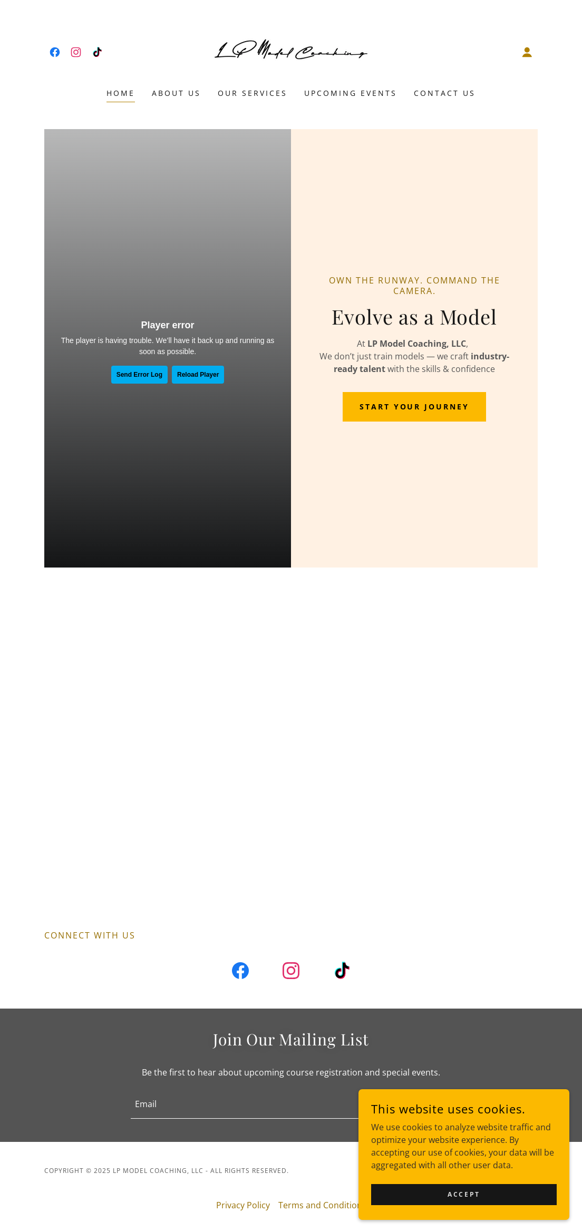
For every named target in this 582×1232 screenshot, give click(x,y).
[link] (54, 52)
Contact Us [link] (445, 93)
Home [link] (120, 93)
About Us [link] (176, 93)
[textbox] (247, 1104)
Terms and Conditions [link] (322, 1205)
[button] (527, 52)
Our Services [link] (252, 93)
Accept (464, 1194)
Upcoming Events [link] (350, 93)
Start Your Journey (415, 407)
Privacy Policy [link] (243, 1205)
